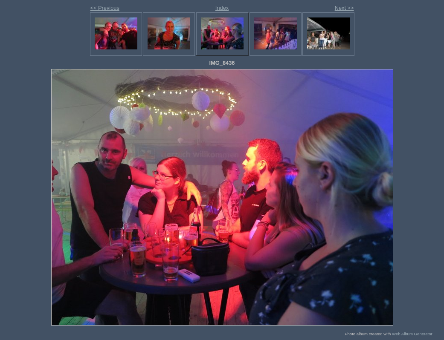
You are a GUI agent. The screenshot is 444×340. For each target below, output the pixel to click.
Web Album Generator (412, 333)
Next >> (344, 8)
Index (222, 8)
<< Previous (104, 8)
